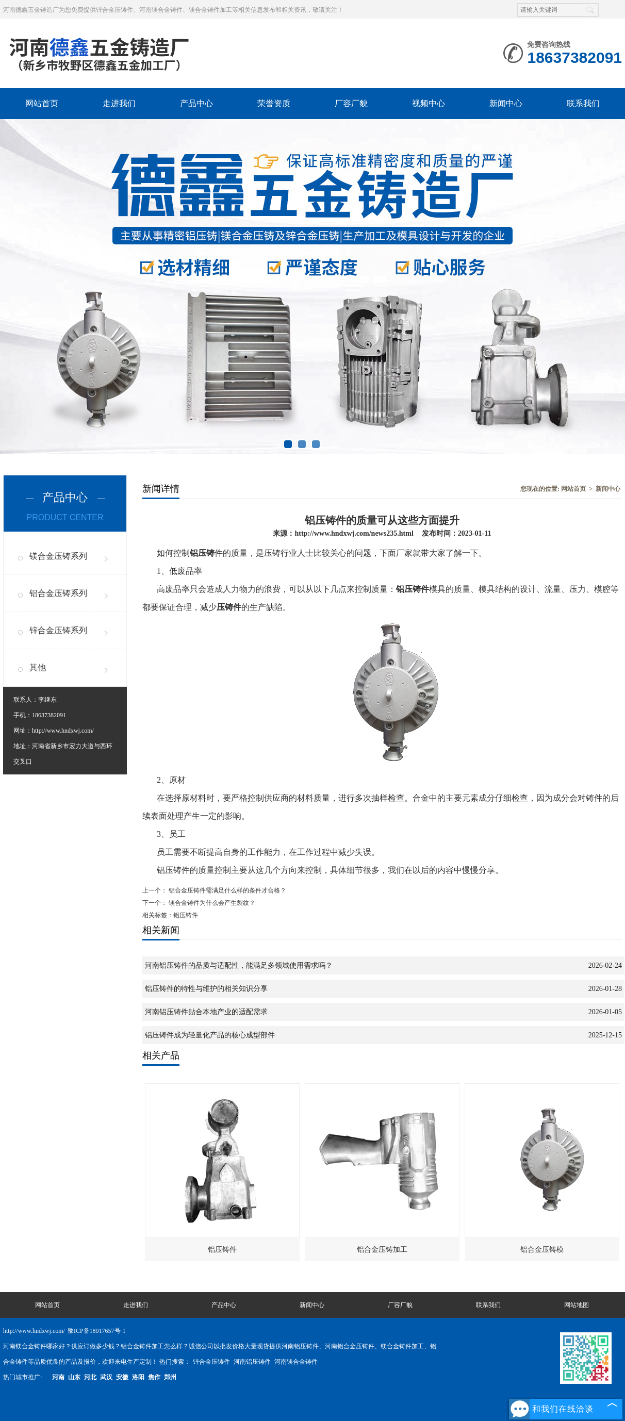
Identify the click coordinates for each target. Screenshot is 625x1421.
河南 (58, 1377)
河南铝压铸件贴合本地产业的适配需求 (206, 1012)
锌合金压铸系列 (58, 630)
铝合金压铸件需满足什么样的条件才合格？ (226, 890)
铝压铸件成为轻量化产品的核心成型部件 (210, 1035)
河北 (90, 1377)
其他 (37, 667)
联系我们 (583, 103)
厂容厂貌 (351, 103)
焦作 (154, 1377)
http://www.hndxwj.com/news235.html (353, 533)
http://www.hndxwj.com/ (63, 730)
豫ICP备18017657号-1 (97, 1330)
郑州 (170, 1377)
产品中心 (196, 103)
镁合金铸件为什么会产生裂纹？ (211, 902)
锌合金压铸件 (212, 1361)
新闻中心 (505, 103)
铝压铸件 (222, 1249)
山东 (74, 1377)
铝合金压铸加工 (382, 1249)
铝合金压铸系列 (58, 593)
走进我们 (119, 103)
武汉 (106, 1377)
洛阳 (138, 1377)
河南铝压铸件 (253, 1361)
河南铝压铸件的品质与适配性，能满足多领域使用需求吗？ (239, 965)
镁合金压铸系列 (58, 556)
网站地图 (576, 1305)
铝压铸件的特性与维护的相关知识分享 (206, 989)
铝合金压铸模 (542, 1249)
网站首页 (41, 103)
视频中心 (428, 103)
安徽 (122, 1377)
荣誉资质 (273, 103)
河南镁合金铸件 (296, 1361)
